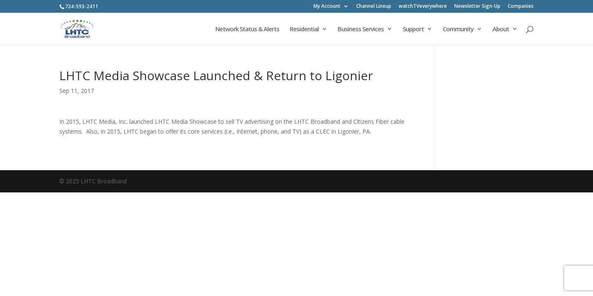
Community (458, 29)
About (501, 29)
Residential (304, 29)
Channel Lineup (373, 6)
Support (413, 29)
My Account (327, 6)
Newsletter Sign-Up (477, 6)
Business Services (361, 29)
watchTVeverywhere (423, 6)
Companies (521, 6)
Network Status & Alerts (247, 29)
